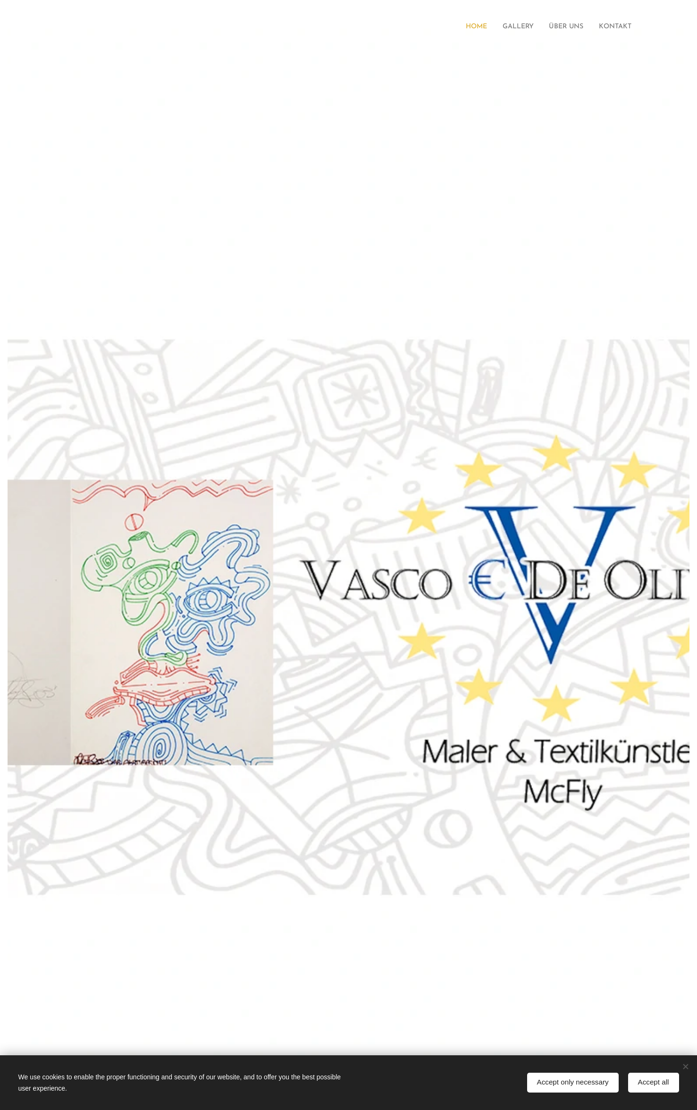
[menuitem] (465, 27)
